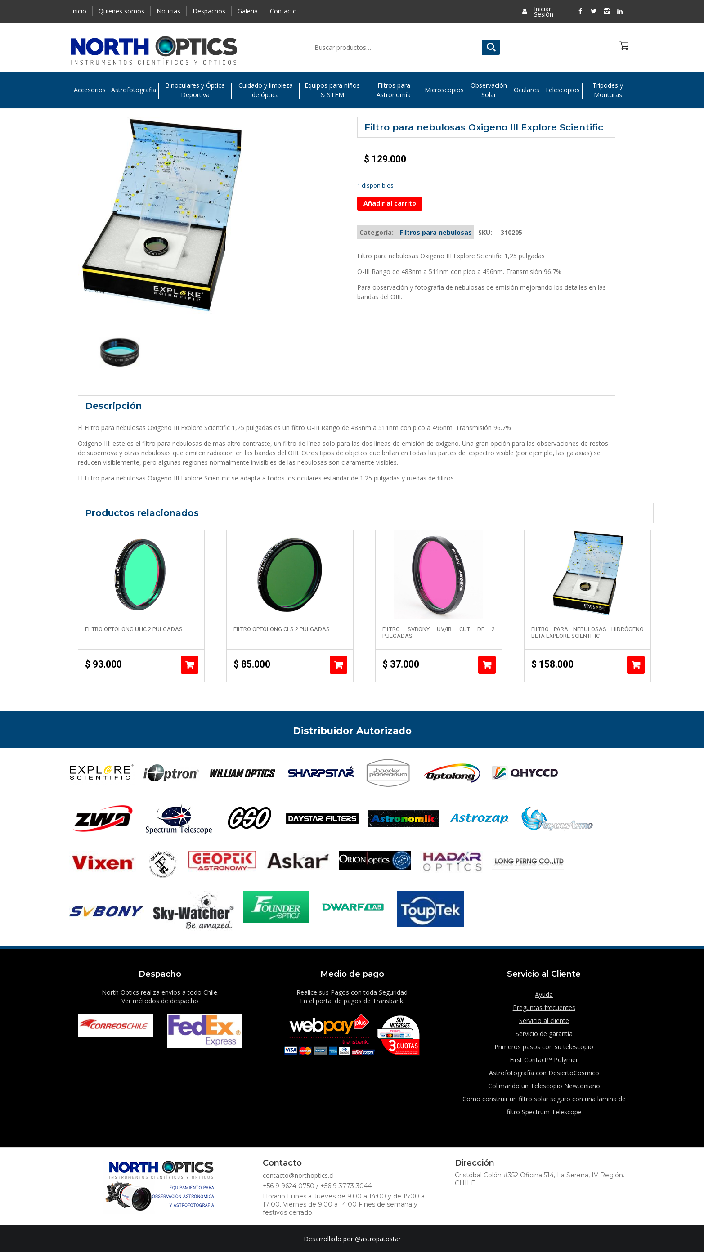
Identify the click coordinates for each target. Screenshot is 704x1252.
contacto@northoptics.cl (298, 1175)
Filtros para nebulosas (436, 232)
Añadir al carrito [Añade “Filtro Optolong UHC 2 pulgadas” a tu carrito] (189, 665)
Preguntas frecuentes (544, 1007)
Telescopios (562, 90)
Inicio (78, 11)
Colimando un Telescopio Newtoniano (544, 1085)
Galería (248, 11)
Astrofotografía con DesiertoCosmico (544, 1072)
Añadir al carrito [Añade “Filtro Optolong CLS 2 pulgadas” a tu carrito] (338, 665)
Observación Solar (489, 90)
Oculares (526, 90)
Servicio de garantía (544, 1033)
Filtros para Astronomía (394, 90)
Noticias (168, 11)
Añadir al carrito (389, 203)
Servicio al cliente (544, 1020)
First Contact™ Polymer (544, 1059)
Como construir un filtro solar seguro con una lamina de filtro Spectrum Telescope (544, 1105)
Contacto (283, 11)
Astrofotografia (133, 90)
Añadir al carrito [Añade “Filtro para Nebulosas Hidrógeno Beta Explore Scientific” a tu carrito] (636, 665)
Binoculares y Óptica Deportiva (195, 90)
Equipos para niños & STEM (332, 90)
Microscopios (444, 90)
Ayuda (544, 994)
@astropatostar (378, 1238)
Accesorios (90, 90)
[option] (119, 352)
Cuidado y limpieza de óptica (265, 90)
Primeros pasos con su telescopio (543, 1046)
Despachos (209, 11)
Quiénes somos (121, 11)
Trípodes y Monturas (607, 90)
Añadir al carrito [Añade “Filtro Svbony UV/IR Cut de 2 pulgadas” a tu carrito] (487, 665)
